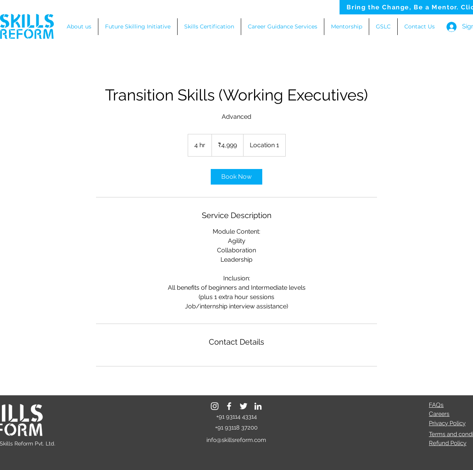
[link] (236, 177)
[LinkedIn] (258, 406)
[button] (282, 26)
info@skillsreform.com (236, 440)
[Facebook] (229, 406)
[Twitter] (243, 406)
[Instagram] (215, 406)
